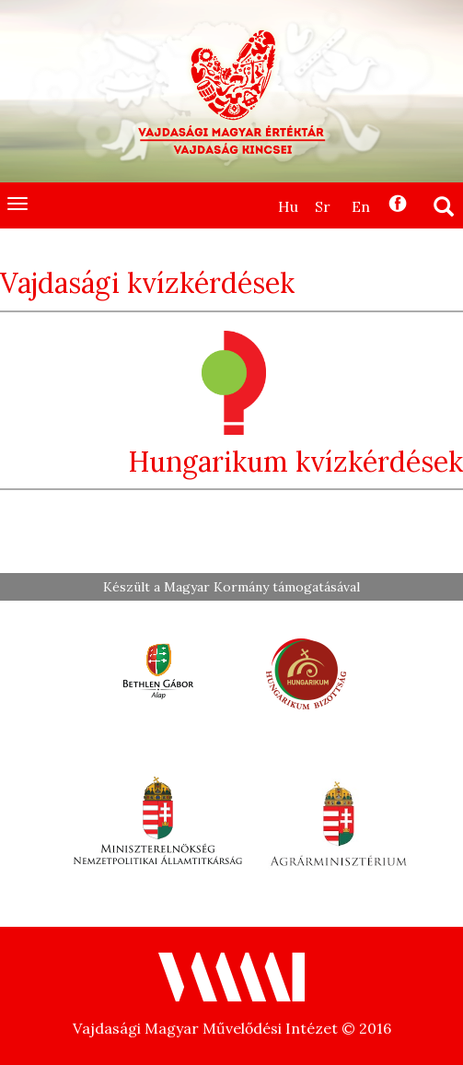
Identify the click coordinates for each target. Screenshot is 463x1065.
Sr (322, 206)
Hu (288, 206)
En (361, 206)
